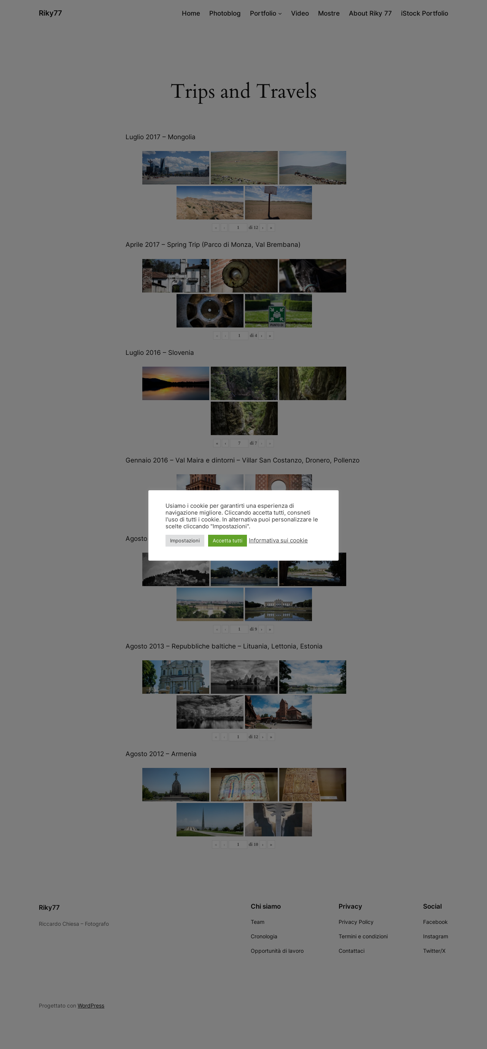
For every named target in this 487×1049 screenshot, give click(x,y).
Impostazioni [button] (185, 540)
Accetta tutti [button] (227, 540)
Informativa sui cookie (278, 540)
